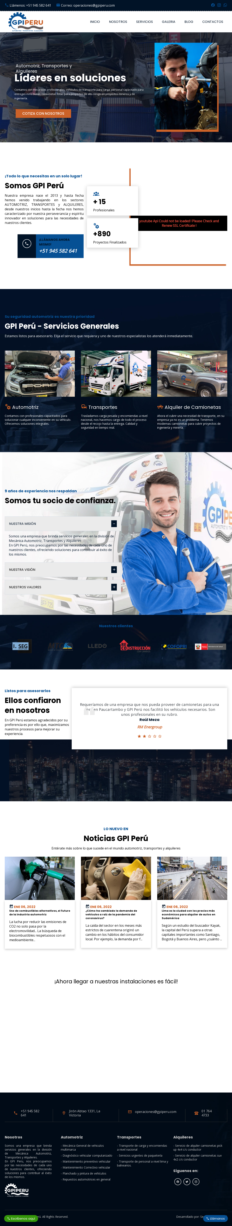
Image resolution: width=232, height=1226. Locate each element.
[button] (5, 660)
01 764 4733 (207, 1113)
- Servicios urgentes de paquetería (139, 1155)
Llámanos (215, 1218)
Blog (188, 21)
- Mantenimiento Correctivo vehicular (85, 1167)
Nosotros (118, 21)
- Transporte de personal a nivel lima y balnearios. (142, 1163)
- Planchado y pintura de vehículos (83, 1173)
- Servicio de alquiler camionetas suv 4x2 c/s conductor (197, 1157)
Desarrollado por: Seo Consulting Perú (201, 1217)
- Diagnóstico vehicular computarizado (86, 1155)
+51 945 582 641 (30, 1113)
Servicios (144, 21)
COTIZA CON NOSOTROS (43, 113)
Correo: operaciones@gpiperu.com (85, 5)
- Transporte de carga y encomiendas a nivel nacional (142, 1147)
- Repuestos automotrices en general (85, 1179)
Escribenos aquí (21, 1218)
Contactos (212, 21)
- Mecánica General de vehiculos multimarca (82, 1147)
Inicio (95, 21)
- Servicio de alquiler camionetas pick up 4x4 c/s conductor (197, 1147)
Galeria (168, 21)
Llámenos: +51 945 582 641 (28, 5)
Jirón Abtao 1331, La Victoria (84, 1113)
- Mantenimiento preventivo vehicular (85, 1161)
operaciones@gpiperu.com (155, 1112)
